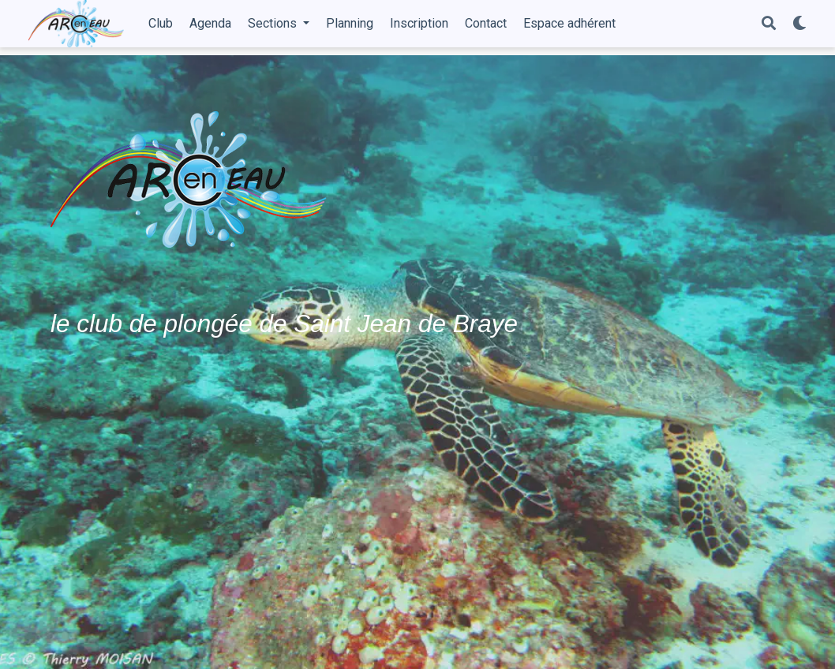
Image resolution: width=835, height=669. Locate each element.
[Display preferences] (799, 24)
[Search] (769, 24)
